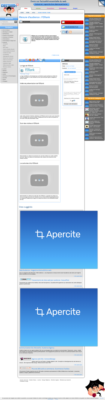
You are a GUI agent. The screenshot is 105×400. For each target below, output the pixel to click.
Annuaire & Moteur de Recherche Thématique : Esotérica (93, 122)
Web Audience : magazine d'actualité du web (35, 270)
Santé (4, 74)
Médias (5, 70)
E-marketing (6, 54)
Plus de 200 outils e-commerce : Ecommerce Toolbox (50, 369)
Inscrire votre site (24, 380)
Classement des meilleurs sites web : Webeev (93, 114)
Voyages (5, 81)
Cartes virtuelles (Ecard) (8, 49)
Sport (4, 79)
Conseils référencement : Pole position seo (94, 118)
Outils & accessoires (34, 13)
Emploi (75, 8)
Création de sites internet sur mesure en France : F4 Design (94, 105)
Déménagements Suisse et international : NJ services (93, 42)
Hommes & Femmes (8, 37)
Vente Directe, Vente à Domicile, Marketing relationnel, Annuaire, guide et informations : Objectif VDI (94, 110)
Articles (38, 8)
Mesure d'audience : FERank (44, 12)
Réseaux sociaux (7, 67)
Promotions (50, 8)
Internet (28, 12)
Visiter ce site (68, 22)
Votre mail (66, 74)
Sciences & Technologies (9, 76)
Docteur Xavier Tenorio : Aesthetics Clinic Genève (93, 38)
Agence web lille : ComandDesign (43, 359)
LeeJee (39, 380)
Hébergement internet (8, 56)
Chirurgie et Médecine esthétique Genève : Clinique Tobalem (94, 23)
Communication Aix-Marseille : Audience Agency (36, 348)
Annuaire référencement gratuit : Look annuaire (92, 126)
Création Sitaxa (32, 380)
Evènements (63, 8)
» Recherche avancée (8, 23)
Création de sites (7, 52)
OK (15, 22)
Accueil (22, 12)
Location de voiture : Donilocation (92, 31)
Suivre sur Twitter (70, 66)
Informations (6, 39)
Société (5, 77)
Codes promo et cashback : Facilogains (93, 134)
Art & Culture (6, 30)
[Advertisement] (26, 28)
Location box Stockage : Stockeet (92, 49)
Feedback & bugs (24, 381)
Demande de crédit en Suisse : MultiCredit (94, 27)
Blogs (4, 45)
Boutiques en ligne (7, 32)
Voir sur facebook (72, 68)
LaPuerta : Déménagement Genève (93, 34)
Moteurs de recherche (8, 58)
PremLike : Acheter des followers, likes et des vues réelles (93, 130)
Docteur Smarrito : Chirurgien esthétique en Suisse (94, 52)
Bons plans (5, 47)
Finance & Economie (8, 35)
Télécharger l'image (24, 74)
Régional (5, 72)
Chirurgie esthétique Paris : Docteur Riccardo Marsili (93, 19)
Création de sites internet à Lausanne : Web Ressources (94, 138)
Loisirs (4, 69)
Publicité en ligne (7, 63)
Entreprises (6, 33)
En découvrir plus (70, 27)
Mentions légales (55, 380)
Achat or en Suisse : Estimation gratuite (92, 45)
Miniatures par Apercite (65, 380)
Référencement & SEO (8, 65)
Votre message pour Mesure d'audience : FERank (71, 82)
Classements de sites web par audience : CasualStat (50, 280)
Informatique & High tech (9, 40)
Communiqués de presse (9, 51)
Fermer (56, 399)
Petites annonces (7, 61)
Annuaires (5, 44)
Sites (25, 8)
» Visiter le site (55, 55)
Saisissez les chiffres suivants (71, 98)
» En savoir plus (78, 276)
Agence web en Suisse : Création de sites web (92, 102)
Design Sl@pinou (46, 380)
